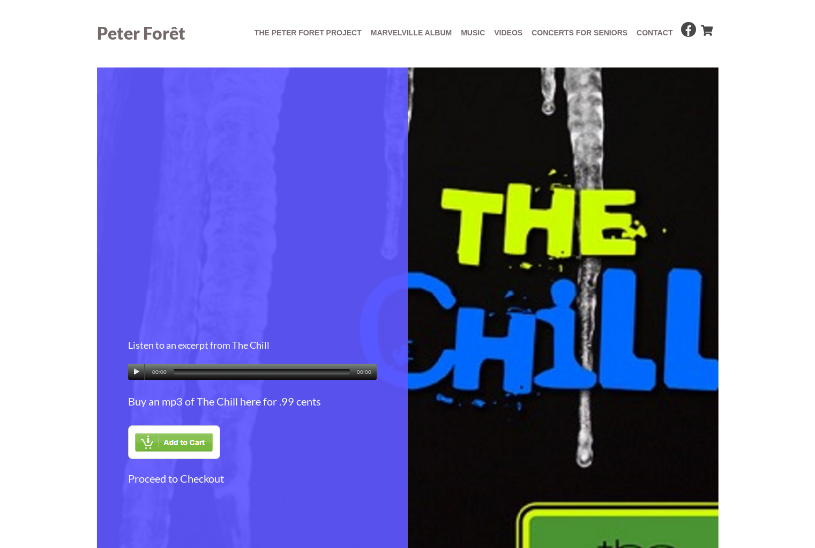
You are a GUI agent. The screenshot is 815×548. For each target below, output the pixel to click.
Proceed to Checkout (176, 478)
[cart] (706, 28)
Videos (508, 32)
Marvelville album (411, 32)
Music (473, 32)
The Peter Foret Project (308, 32)
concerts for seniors (579, 32)
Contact (654, 32)
